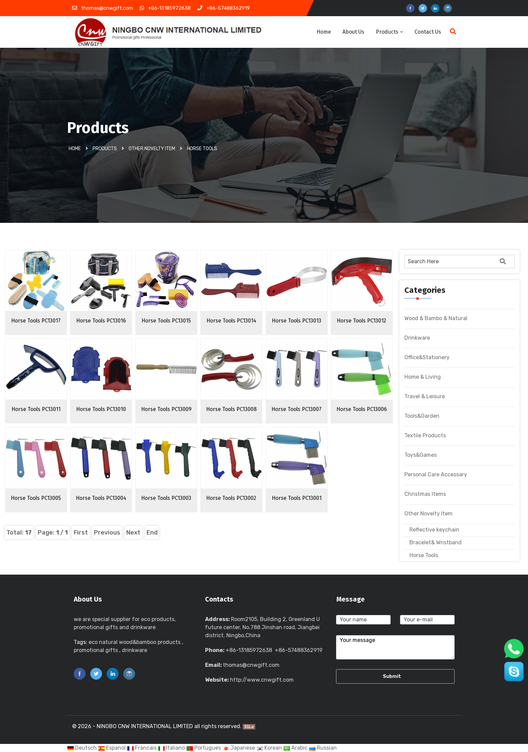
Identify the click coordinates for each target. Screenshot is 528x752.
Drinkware (417, 338)
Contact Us (428, 32)
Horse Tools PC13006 (361, 409)
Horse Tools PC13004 (101, 498)
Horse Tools (202, 148)
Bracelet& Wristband (435, 542)
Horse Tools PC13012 (361, 320)
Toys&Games (420, 455)
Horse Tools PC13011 (36, 409)
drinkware (134, 650)
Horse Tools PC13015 (166, 320)
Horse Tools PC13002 (231, 498)
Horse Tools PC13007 (296, 409)
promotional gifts (96, 650)
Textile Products (425, 435)
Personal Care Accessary (435, 474)
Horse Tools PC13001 (297, 498)
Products (389, 32)
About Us (353, 32)
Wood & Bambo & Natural (435, 318)
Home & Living (422, 377)
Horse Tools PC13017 (36, 320)
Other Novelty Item (152, 148)
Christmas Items (425, 494)
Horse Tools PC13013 (296, 320)
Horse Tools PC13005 (36, 498)
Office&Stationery (427, 357)
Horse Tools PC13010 (101, 409)
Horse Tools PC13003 (166, 498)
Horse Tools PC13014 (231, 320)
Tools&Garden (421, 416)
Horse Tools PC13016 (101, 320)
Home (324, 32)
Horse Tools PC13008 (231, 409)
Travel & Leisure (424, 396)
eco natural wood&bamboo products (134, 642)
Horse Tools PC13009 (166, 409)
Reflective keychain (434, 529)
